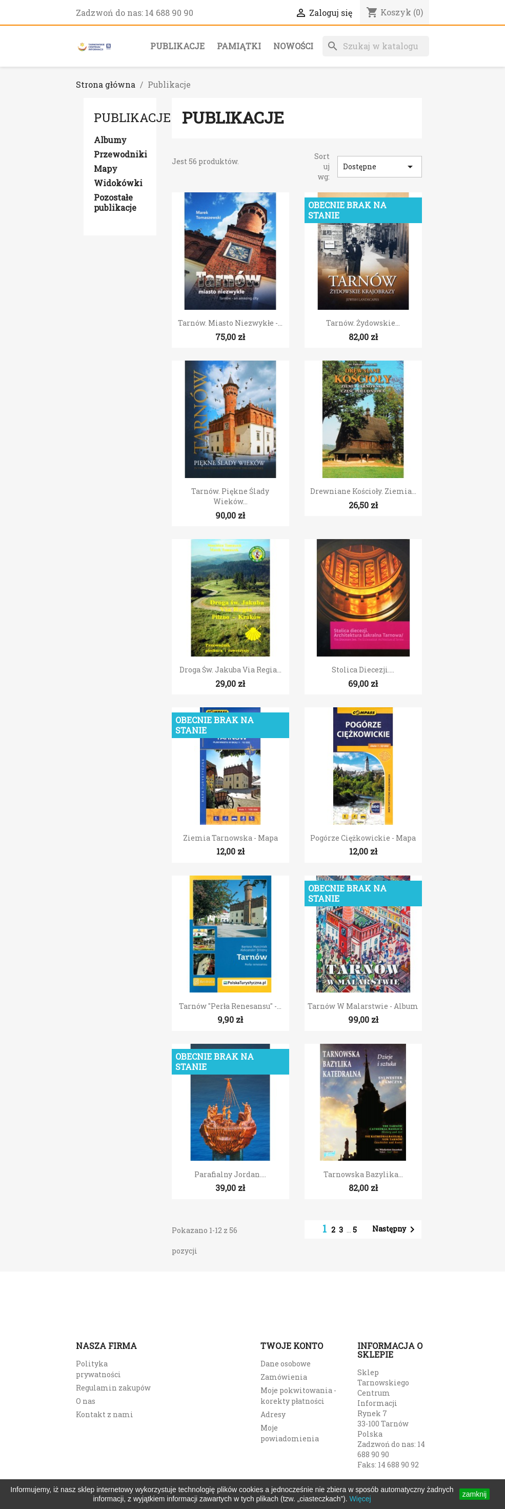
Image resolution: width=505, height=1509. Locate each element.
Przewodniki (120, 154)
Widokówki (118, 183)
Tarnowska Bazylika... (363, 1174)
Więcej (360, 1499)
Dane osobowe (285, 1363)
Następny (395, 1229)
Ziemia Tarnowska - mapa (230, 838)
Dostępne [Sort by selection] (379, 167)
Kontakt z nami (104, 1414)
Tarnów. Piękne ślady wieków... (230, 496)
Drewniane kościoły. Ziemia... (363, 491)
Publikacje (177, 46)
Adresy (273, 1414)
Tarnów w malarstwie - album (363, 1006)
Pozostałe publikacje (115, 202)
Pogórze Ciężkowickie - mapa (363, 838)
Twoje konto (291, 1345)
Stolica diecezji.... (363, 669)
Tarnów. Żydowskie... (363, 323)
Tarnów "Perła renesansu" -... (230, 1006)
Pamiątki (239, 46)
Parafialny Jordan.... (230, 1174)
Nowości (293, 46)
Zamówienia (283, 1377)
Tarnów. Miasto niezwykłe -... (230, 323)
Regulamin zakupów (113, 1388)
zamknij (474, 1494)
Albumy (110, 140)
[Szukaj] (375, 46)
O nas (85, 1401)
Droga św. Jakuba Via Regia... (230, 669)
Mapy (105, 169)
